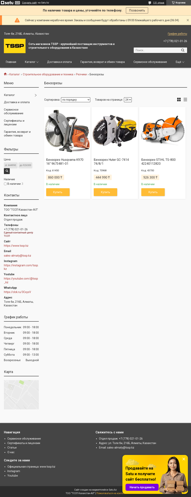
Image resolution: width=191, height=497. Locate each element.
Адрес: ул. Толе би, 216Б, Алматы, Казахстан (127, 443)
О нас (10, 452)
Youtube (12, 475)
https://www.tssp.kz (16, 245)
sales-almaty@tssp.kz (17, 255)
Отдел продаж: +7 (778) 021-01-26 (121, 438)
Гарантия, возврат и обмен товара (102, 61)
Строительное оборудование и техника (48, 74)
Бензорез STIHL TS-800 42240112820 (158, 162)
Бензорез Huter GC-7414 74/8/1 (111, 162)
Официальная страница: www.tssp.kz (31, 466)
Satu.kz (113, 489)
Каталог (30, 61)
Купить (57, 192)
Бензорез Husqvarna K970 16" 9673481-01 (64, 162)
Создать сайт (29, 2)
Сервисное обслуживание (150, 61)
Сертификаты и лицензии (14, 122)
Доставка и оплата (59, 61)
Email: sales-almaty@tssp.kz (116, 447)
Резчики (81, 74)
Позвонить (137, 10)
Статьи (12, 447)
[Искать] (182, 50)
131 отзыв (158, 2)
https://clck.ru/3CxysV (17, 292)
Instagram (13, 471)
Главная (11, 61)
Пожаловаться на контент (110, 493)
